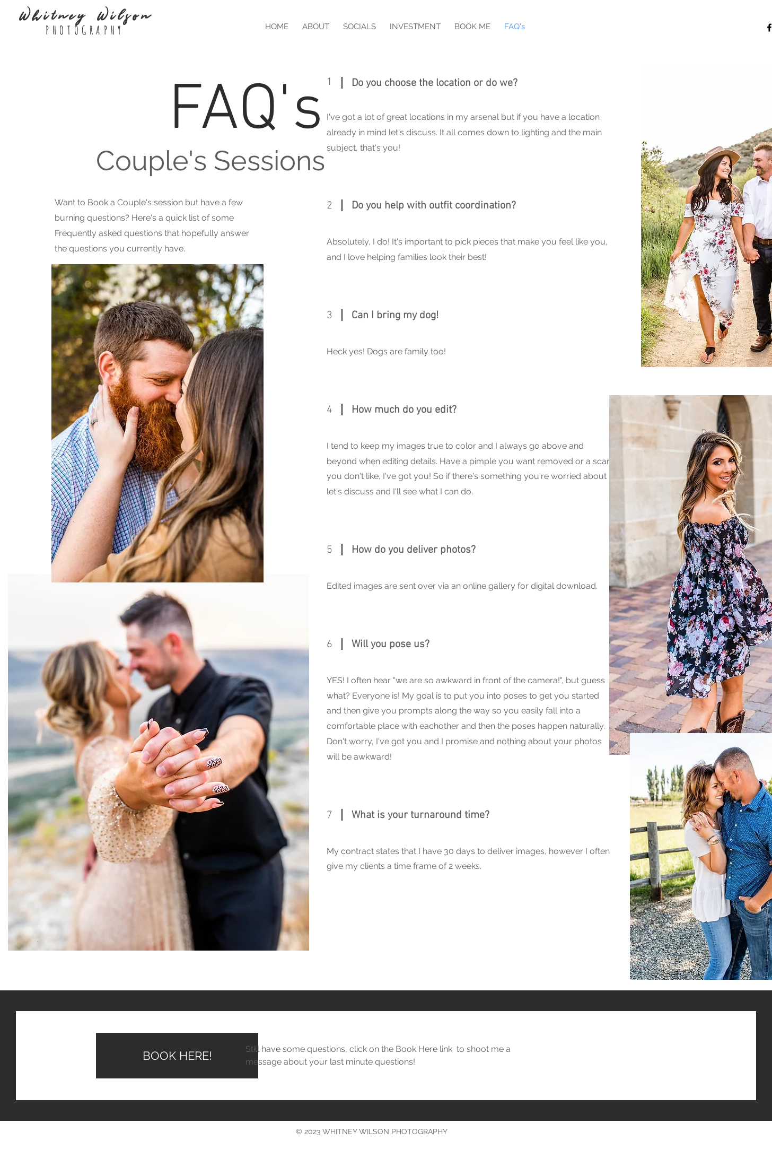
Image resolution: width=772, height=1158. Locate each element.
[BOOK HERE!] (177, 1055)
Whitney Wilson (85, 16)
